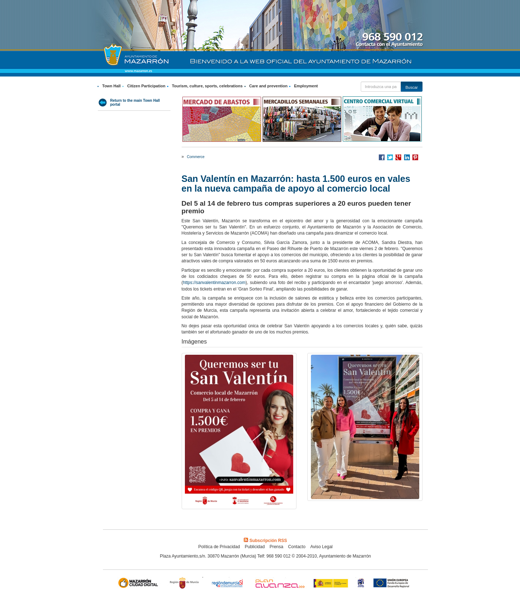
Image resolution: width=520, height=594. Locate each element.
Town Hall (111, 86)
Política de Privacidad (219, 546)
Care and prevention (268, 86)
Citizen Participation (146, 86)
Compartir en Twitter (390, 157)
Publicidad (255, 546)
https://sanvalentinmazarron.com (214, 282)
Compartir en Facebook (382, 157)
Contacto (297, 546)
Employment (306, 86)
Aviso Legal (321, 546)
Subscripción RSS (265, 540)
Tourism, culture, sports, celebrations (207, 86)
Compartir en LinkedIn (407, 157)
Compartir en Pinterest (415, 157)
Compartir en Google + (398, 157)
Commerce (196, 157)
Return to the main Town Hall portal (135, 102)
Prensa (276, 546)
